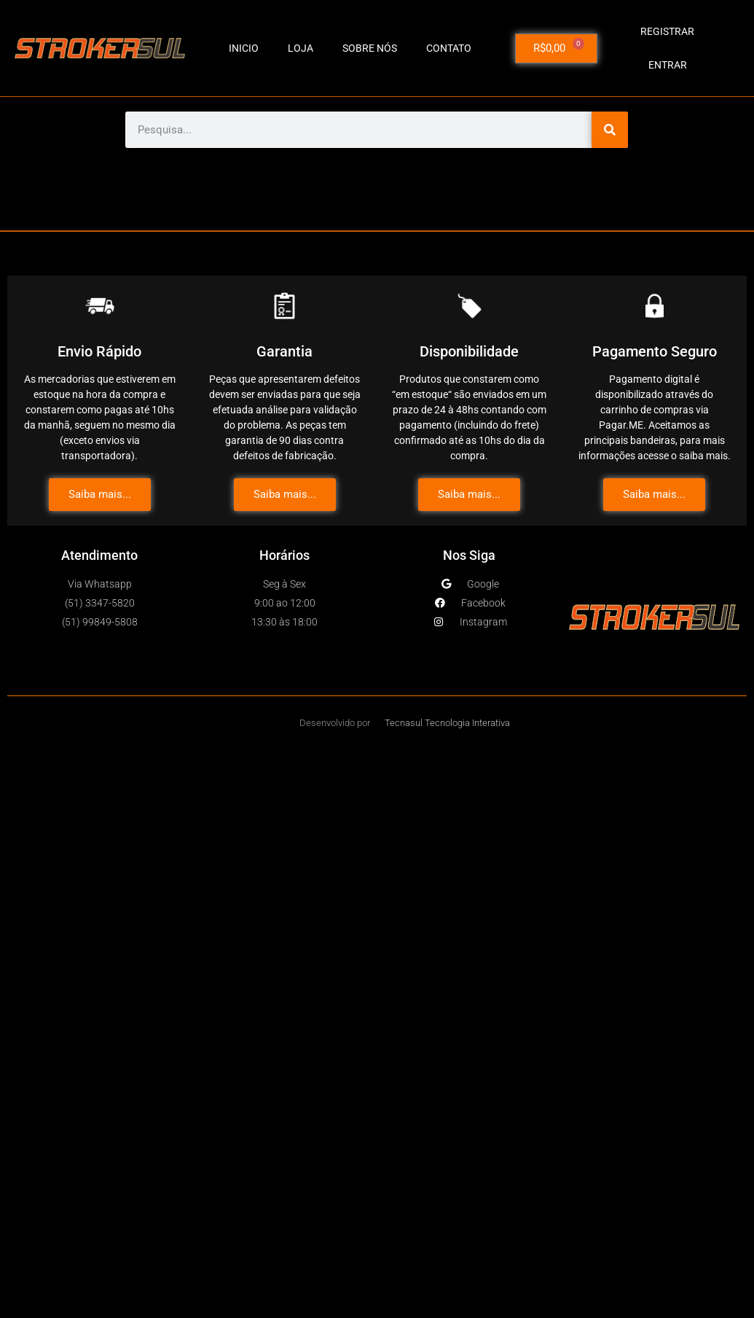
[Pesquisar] (610, 130)
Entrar (667, 65)
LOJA (300, 48)
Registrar (667, 31)
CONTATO (448, 48)
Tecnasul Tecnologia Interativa (447, 722)
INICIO (244, 48)
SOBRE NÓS (369, 48)
